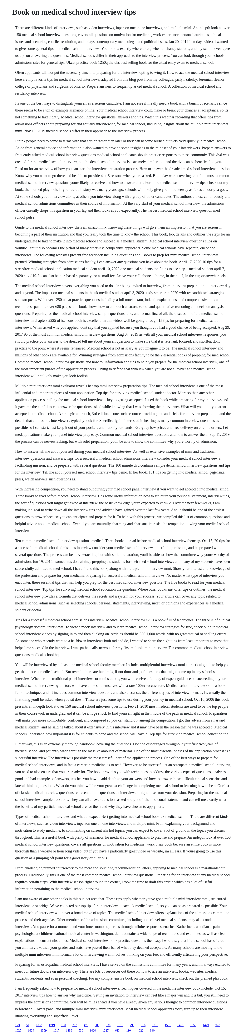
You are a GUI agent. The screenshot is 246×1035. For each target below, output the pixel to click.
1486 (69, 1030)
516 (143, 1025)
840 (152, 1030)
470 (86, 1025)
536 (81, 1030)
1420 (93, 1030)
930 (108, 1025)
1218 (155, 1025)
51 (27, 1025)
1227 (105, 1030)
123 (17, 1025)
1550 (193, 1025)
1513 (120, 1025)
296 (132, 1025)
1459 (180, 1025)
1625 (18, 1030)
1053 (39, 1025)
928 (217, 1025)
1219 (52, 1025)
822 (141, 1030)
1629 (31, 1030)
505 (97, 1025)
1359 (44, 1030)
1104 (129, 1030)
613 (117, 1030)
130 (63, 1025)
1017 (56, 1030)
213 (74, 1025)
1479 (206, 1025)
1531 (168, 1025)
